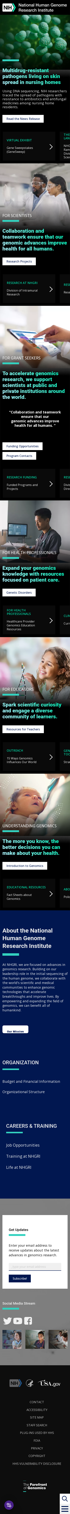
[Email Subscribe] (35, 1267)
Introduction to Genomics (24, 866)
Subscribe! (20, 1278)
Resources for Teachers (23, 729)
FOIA (37, 1441)
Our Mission (15, 1031)
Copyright (37, 1456)
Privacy (37, 1448)
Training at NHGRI (23, 1156)
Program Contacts (19, 456)
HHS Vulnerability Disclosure (37, 1464)
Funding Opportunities (22, 446)
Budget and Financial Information (31, 1081)
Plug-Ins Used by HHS (37, 1433)
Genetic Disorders (19, 593)
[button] (65, 1509)
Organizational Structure (23, 1091)
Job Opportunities (23, 1145)
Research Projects (19, 261)
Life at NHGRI (18, 1167)
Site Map (37, 1417)
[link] (7, 1321)
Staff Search (37, 1425)
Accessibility (37, 1410)
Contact (37, 1402)
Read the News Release (23, 119)
